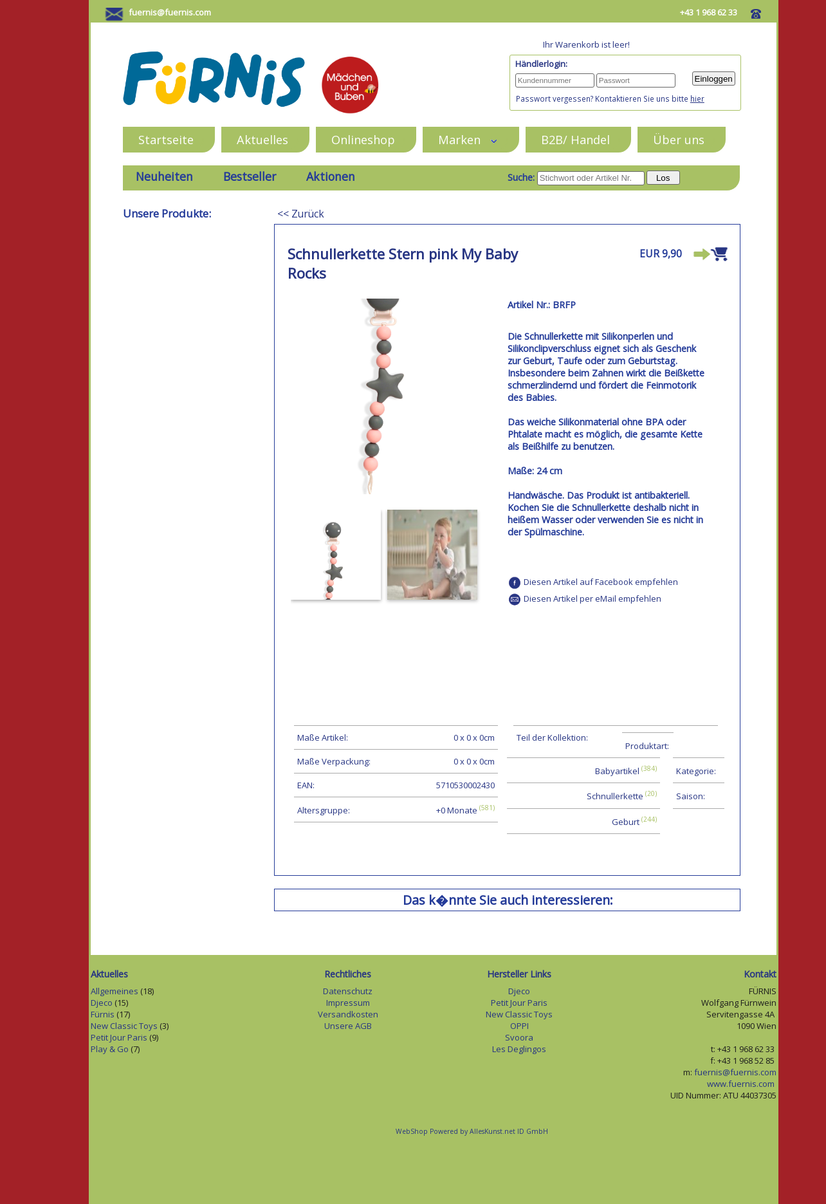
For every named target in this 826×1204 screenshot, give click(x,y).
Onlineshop (363, 139)
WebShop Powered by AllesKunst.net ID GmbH (472, 1131)
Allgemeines (114, 991)
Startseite (166, 139)
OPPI (519, 1026)
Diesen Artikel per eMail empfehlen (592, 598)
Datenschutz (347, 991)
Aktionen (330, 176)
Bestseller (249, 176)
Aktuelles (262, 139)
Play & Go (110, 1049)
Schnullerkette (615, 796)
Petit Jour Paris (119, 1037)
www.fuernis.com (741, 1083)
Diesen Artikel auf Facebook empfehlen (601, 582)
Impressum (348, 1002)
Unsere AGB (348, 1026)
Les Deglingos (519, 1049)
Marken (468, 139)
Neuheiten (164, 176)
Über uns (678, 139)
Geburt (625, 822)
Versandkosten (348, 1014)
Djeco (102, 1002)
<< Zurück (300, 214)
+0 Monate (456, 810)
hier (697, 98)
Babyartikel (617, 771)
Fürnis (103, 1014)
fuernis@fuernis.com (170, 12)
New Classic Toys (124, 1026)
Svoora (519, 1037)
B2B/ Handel (575, 139)
